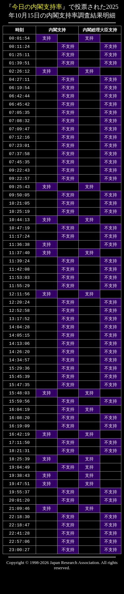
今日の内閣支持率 (37, 6)
